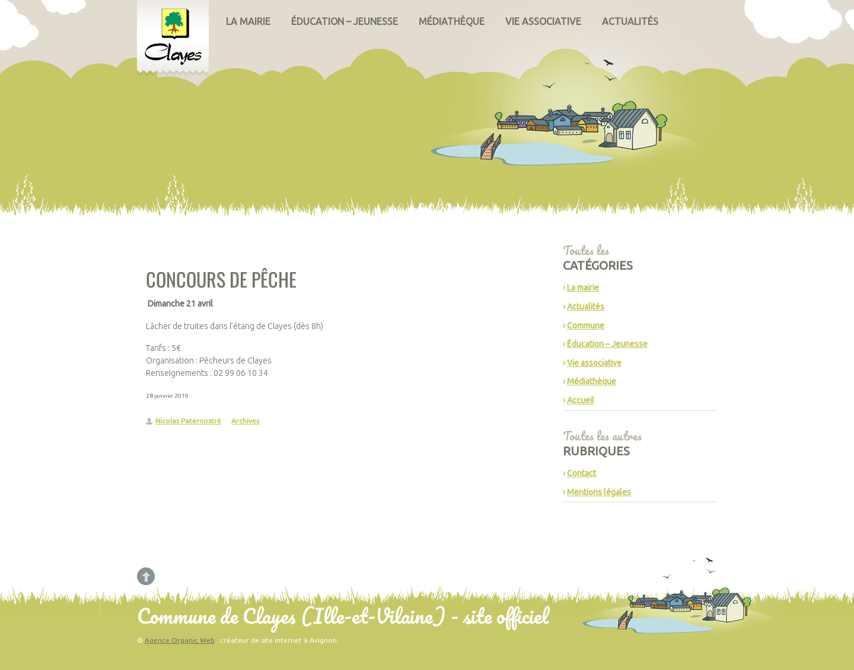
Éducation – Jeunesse (344, 21)
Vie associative (543, 21)
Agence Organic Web (180, 640)
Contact (581, 473)
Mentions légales (599, 492)
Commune (585, 325)
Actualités (630, 21)
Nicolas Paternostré (188, 421)
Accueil (580, 400)
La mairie (248, 21)
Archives (245, 421)
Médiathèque (452, 21)
